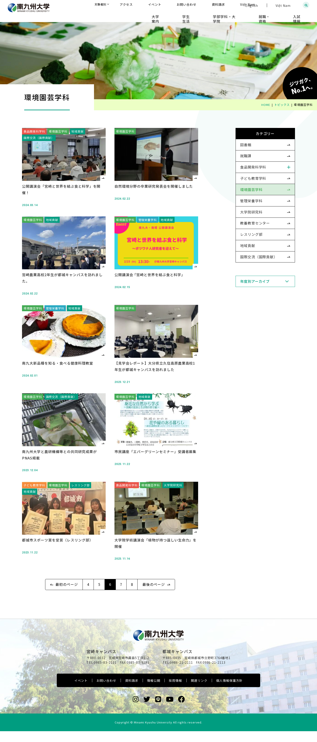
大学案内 (185, 15)
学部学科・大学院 (241, 15)
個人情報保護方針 (229, 691)
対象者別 (144, 5)
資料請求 (131, 691)
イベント (81, 691)
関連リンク (199, 691)
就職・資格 (274, 15)
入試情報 (300, 15)
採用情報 (175, 691)
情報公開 (153, 691)
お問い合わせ (106, 691)
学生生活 (209, 15)
